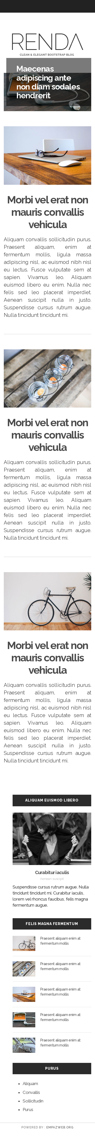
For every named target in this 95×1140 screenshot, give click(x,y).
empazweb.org (60, 1127)
